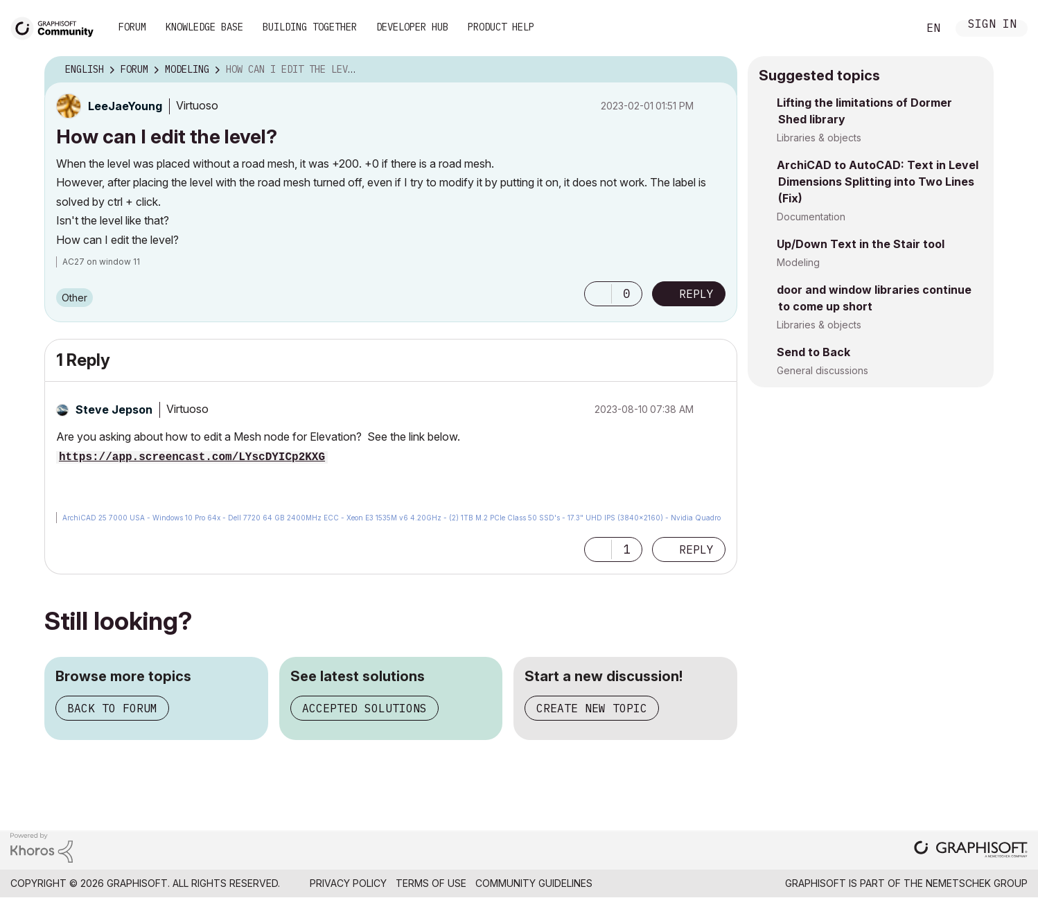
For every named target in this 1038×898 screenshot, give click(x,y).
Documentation (811, 216)
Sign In (992, 25)
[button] (598, 294)
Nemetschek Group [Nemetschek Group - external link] (977, 883)
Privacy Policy (348, 883)
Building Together (310, 27)
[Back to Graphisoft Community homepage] (56, 27)
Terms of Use (431, 883)
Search (892, 28)
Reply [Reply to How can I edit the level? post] (696, 294)
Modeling (798, 262)
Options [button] (718, 70)
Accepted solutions (364, 708)
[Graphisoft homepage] (971, 850)
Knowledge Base (204, 27)
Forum (132, 27)
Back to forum (112, 708)
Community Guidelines (533, 883)
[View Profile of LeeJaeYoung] (125, 106)
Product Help (501, 27)
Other (74, 297)
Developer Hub (412, 27)
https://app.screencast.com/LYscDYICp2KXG (192, 457)
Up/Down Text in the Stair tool (860, 244)
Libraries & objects (819, 137)
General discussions (822, 370)
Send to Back (813, 352)
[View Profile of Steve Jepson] (114, 409)
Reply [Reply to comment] (696, 549)
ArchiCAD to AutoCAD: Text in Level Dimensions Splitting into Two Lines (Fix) (877, 181)
